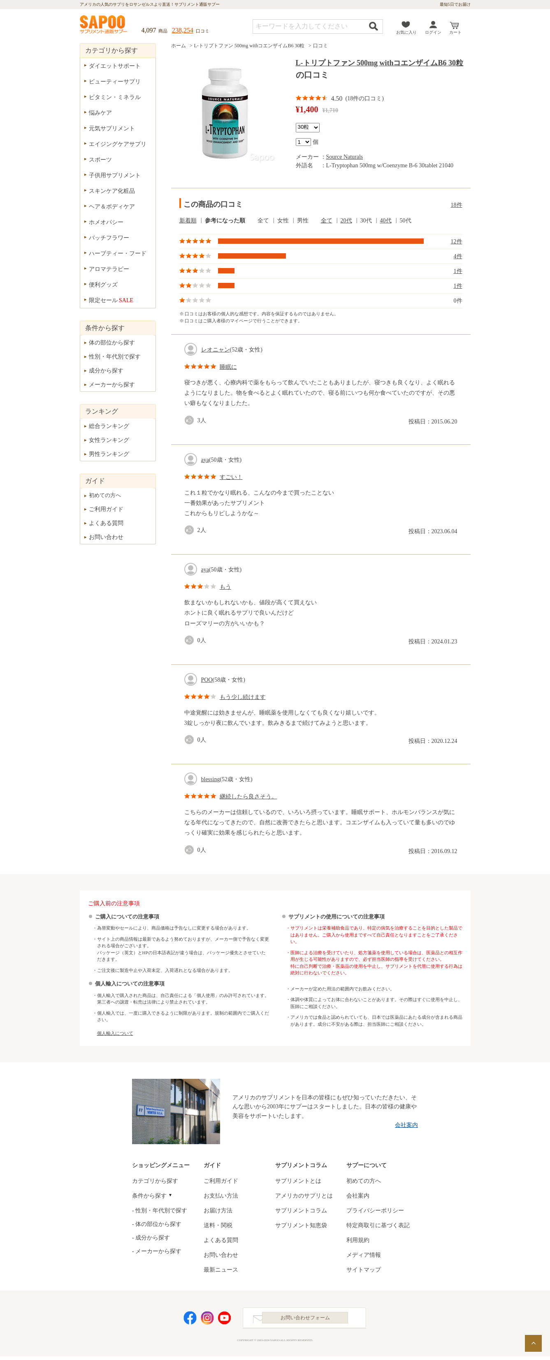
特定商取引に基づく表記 (378, 1225)
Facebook (190, 1320)
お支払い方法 (221, 1196)
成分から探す (106, 371)
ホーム (178, 46)
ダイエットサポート (115, 66)
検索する (373, 26)
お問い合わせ (106, 537)
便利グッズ (103, 285)
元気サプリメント (112, 128)
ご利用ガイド (106, 509)
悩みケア (100, 113)
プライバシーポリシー (375, 1210)
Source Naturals (344, 157)
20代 (346, 220)
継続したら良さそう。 (248, 796)
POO (207, 680)
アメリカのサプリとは (304, 1196)
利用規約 (357, 1240)
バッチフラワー (109, 238)
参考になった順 (225, 220)
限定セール (111, 300)
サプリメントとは (298, 1181)
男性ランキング (109, 454)
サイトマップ (363, 1270)
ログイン (433, 32)
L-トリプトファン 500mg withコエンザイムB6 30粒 (249, 46)
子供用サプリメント (115, 175)
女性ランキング (109, 440)
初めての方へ (105, 495)
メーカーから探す (112, 385)
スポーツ (100, 160)
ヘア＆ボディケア (112, 207)
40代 (386, 220)
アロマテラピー (109, 269)
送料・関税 (218, 1225)
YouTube (224, 1320)
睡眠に (228, 367)
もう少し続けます (243, 697)
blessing (210, 779)
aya (205, 460)
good (190, 420)
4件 (458, 256)
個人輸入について (115, 1033)
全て (326, 220)
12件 (456, 241)
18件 (456, 205)
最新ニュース (221, 1270)
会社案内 (406, 1125)
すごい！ (231, 477)
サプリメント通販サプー (104, 25)
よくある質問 (106, 523)
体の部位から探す (112, 343)
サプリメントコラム (301, 1210)
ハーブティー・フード (117, 253)
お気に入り (406, 32)
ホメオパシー (106, 222)
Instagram (207, 1320)
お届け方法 (218, 1210)
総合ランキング (109, 426)
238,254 (182, 30)
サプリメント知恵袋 (301, 1225)
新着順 (188, 220)
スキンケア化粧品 (112, 191)
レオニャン (215, 350)
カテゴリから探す (155, 1181)
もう (225, 587)
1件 (458, 271)
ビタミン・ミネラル (115, 97)
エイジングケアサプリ (117, 144)
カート (455, 32)
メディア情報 (363, 1255)
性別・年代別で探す (115, 357)
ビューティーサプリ (115, 82)
